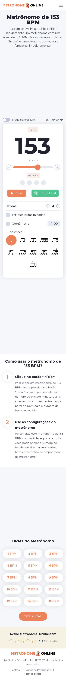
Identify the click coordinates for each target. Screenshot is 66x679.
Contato (15, 669)
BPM (12, 553)
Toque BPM (45, 193)
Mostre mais (33, 616)
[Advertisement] (33, 82)
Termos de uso (33, 673)
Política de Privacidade (38, 669)
